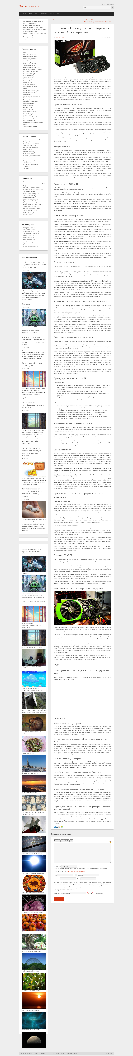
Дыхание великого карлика (31, 991)
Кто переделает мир (29, 73)
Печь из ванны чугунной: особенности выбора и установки (34, 689)
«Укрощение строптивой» (31, 140)
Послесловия (27, 94)
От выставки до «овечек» (31, 773)
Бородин (26, 142)
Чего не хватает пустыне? (31, 231)
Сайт (78, 879)
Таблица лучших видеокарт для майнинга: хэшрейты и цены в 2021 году (34, 183)
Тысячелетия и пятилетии (31, 233)
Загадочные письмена (30, 241)
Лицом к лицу (27, 149)
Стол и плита (27, 115)
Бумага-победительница (31, 199)
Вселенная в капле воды (30, 834)
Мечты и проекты (28, 235)
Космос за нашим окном (30, 1030)
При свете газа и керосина (31, 96)
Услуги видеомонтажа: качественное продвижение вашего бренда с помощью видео (33, 595)
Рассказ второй (28, 103)
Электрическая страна (30, 126)
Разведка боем (28, 100)
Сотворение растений (30, 111)
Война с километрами (30, 58)
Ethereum (26, 304)
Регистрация (110, 4)
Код (71, 840)
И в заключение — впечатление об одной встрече (33, 813)
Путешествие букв (29, 201)
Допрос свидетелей (29, 239)
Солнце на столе (28, 109)
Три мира (26, 166)
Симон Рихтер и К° (28, 753)
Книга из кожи (27, 214)
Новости (26, 81)
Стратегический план (30, 117)
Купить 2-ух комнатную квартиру (33, 647)
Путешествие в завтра (30, 164)
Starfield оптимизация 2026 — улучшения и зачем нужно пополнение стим (34, 264)
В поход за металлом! (30, 54)
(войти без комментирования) (76, 871)
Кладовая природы (29, 197)
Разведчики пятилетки (30, 101)
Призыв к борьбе (28, 98)
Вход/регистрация (69, 871)
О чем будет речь (29, 84)
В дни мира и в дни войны (31, 144)
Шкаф (25, 124)
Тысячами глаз (28, 168)
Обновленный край (29, 229)
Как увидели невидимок (30, 147)
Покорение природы (30, 92)
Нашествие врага (28, 79)
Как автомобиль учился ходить (33, 69)
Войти (103, 4)
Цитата (66, 840)
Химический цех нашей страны (33, 122)
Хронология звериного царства (33, 873)
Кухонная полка (28, 75)
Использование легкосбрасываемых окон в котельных (33, 405)
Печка (25, 88)
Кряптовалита (59, 37)
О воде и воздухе (29, 153)
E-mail (55, 875)
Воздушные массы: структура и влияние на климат (32, 668)
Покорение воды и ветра (31, 90)
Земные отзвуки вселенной (31, 951)
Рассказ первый (28, 105)
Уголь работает (28, 119)
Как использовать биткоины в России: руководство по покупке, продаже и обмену (33, 189)
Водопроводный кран (30, 56)
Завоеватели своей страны (31, 67)
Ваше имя (57, 866)
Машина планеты (28, 151)
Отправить (58, 899)
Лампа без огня (28, 77)
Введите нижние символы (62, 893)
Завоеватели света (29, 65)
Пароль (80, 875)
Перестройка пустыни (30, 86)
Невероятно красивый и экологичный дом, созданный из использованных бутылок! (33, 204)
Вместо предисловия (29, 793)
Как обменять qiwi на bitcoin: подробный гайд (97, 22)
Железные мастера (29, 63)
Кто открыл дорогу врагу (31, 71)
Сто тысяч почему (29, 113)
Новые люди (27, 82)
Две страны (27, 60)
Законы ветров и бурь (30, 145)
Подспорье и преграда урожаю (32, 912)
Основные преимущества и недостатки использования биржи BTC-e (73, 20)
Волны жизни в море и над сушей (33, 893)
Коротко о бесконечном (30, 1010)
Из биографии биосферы (30, 971)
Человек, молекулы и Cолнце (32, 853)
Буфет (25, 52)
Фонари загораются (29, 120)
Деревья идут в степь (30, 62)
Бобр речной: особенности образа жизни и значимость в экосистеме (34, 711)
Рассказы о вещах (30, 6)
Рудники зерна (28, 107)
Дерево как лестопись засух (31, 932)
